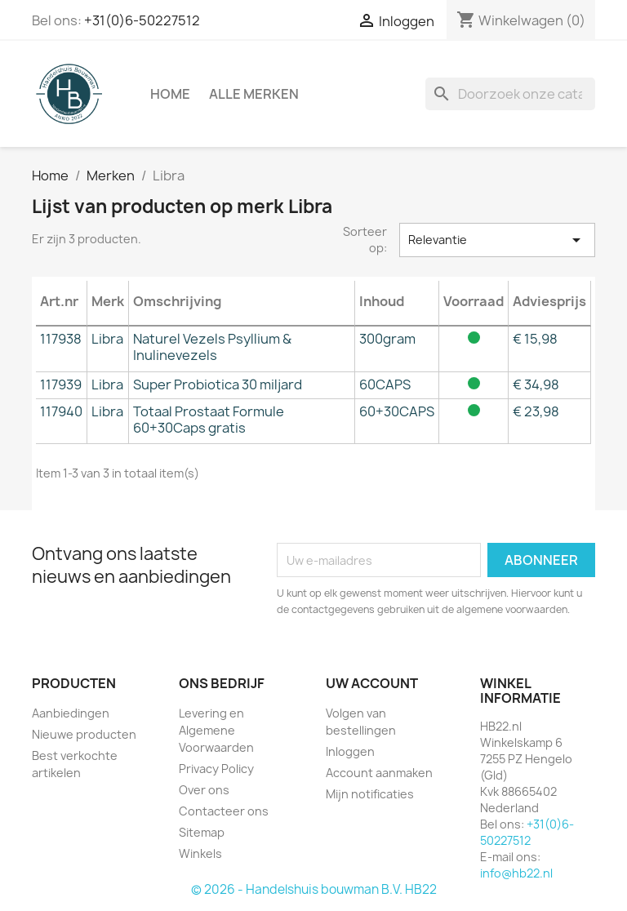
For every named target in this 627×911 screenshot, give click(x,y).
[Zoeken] (510, 94)
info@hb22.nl (516, 873)
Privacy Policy (216, 768)
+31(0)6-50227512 (142, 20)
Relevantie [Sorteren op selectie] (497, 240)
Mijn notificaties (370, 794)
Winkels (200, 853)
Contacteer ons (224, 811)
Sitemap (202, 832)
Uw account (372, 683)
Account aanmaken (379, 772)
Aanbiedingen (70, 713)
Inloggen (350, 751)
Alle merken (254, 94)
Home (170, 94)
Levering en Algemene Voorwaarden (216, 730)
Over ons (204, 790)
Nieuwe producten (84, 734)
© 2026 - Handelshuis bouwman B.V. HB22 (314, 889)
